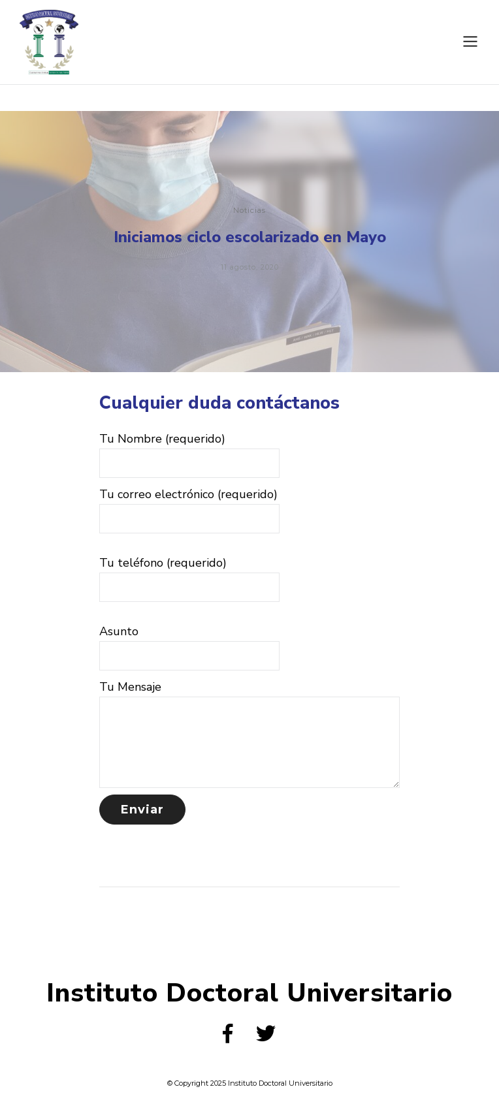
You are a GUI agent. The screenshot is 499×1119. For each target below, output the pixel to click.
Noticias (249, 211)
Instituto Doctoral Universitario (249, 993)
